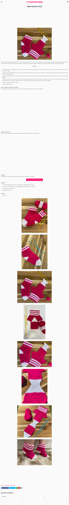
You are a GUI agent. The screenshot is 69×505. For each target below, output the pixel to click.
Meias (3, 485)
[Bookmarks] (67, 2)
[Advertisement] (33, 18)
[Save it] (67, 9)
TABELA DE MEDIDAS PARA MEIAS (34, 179)
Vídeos (14, 485)
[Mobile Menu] (1, 2)
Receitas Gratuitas (8, 485)
